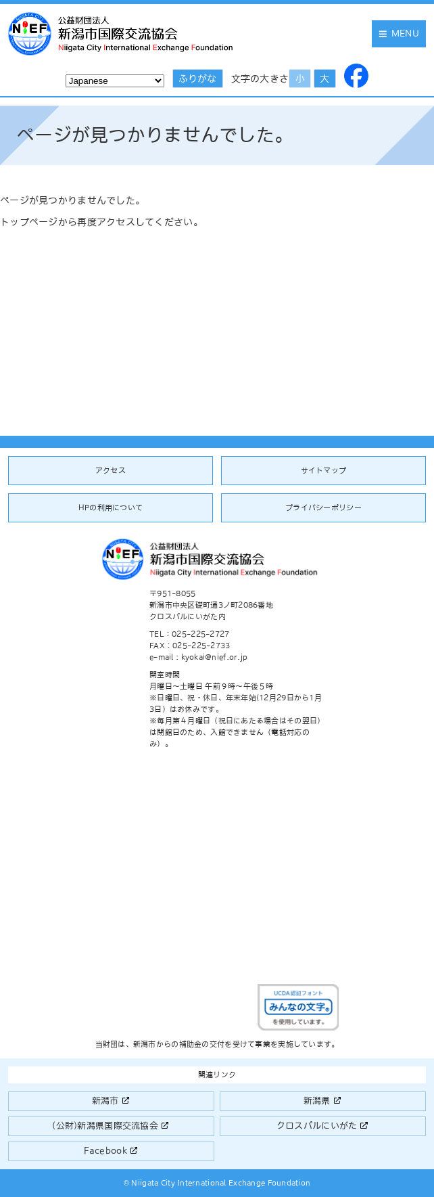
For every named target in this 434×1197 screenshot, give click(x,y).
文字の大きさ (260, 78)
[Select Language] (115, 80)
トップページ (29, 222)
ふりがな (197, 78)
